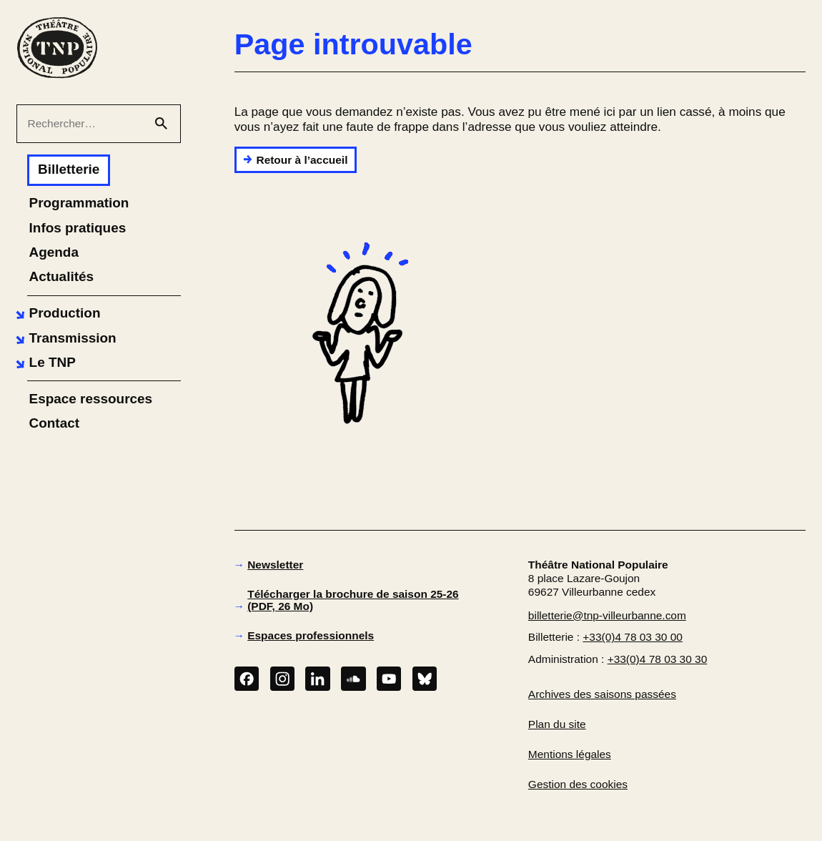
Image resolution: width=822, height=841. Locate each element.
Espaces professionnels (310, 635)
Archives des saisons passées (602, 694)
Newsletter (275, 565)
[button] (56, 313)
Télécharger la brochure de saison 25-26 (352, 600)
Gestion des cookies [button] (578, 784)
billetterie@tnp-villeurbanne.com (607, 615)
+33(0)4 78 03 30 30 (658, 659)
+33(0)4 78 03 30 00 (633, 637)
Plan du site (557, 724)
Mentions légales (569, 754)
